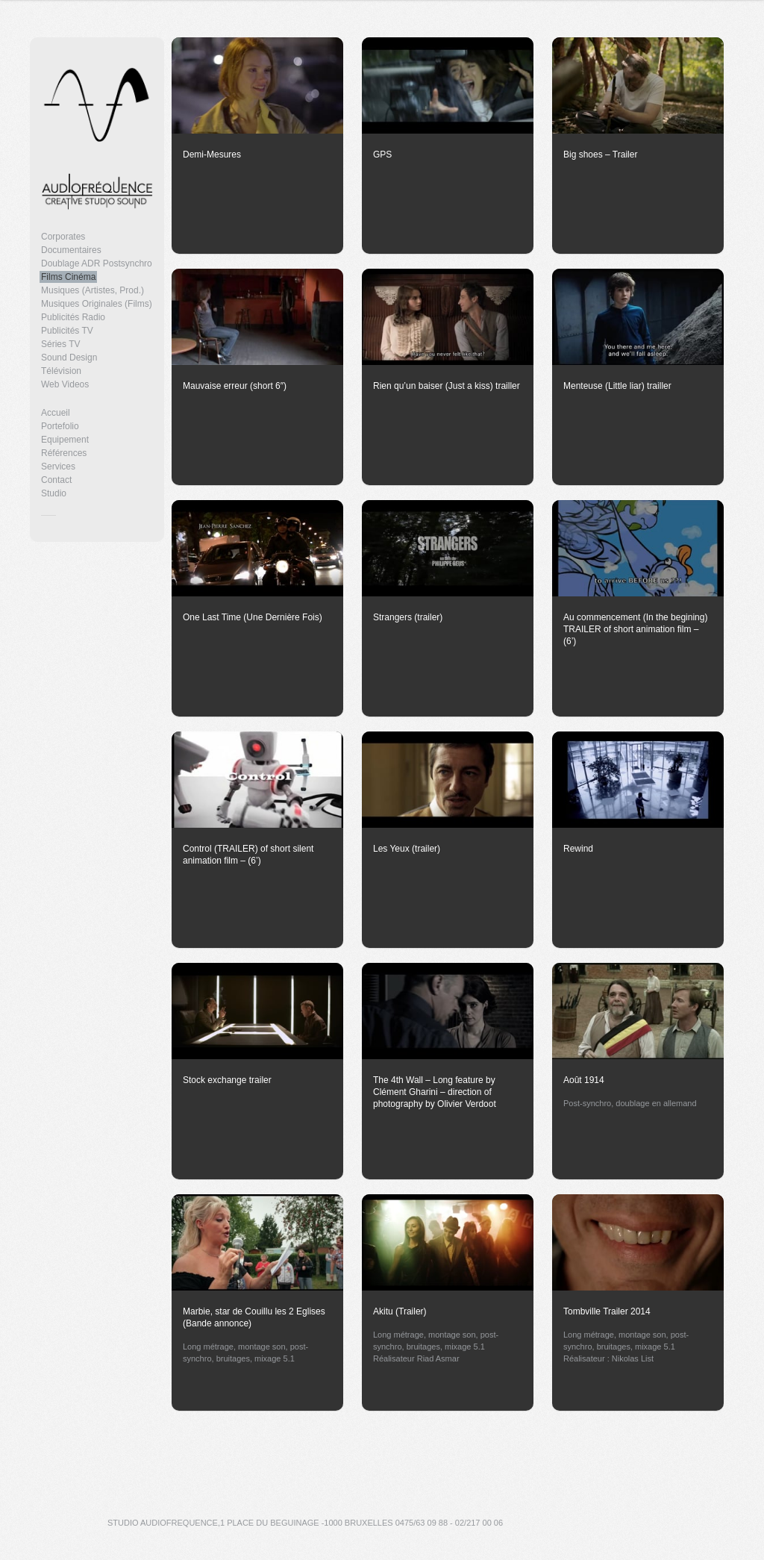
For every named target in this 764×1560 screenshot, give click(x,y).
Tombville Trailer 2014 (607, 1311)
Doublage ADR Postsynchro (96, 263)
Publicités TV (67, 330)
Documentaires (71, 250)
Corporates (63, 236)
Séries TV (60, 344)
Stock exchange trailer (227, 1080)
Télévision (61, 371)
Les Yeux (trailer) (406, 848)
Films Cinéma (68, 277)
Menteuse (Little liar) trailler (617, 386)
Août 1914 (583, 1080)
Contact (56, 480)
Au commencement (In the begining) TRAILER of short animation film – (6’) (635, 629)
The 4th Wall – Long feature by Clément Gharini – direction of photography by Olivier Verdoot (434, 1092)
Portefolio (60, 426)
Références (64, 453)
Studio (53, 493)
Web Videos (65, 384)
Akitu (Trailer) (400, 1311)
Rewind (578, 848)
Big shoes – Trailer (600, 154)
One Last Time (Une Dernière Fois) (252, 617)
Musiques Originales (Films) (96, 304)
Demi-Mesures (212, 154)
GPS (382, 154)
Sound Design (69, 357)
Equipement (65, 439)
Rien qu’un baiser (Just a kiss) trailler (446, 386)
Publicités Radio (73, 317)
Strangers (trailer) (407, 617)
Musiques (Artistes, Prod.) (92, 290)
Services (58, 466)
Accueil (55, 413)
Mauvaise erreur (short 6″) (234, 386)
